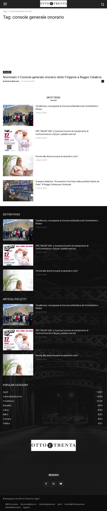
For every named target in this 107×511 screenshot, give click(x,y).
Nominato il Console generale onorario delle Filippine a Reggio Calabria (52, 77)
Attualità (7, 72)
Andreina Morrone (11, 81)
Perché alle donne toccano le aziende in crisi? (57, 156)
